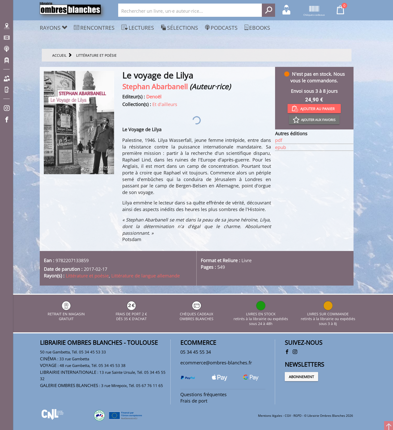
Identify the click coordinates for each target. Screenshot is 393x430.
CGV (288, 415)
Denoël (153, 97)
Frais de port (193, 401)
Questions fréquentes (203, 394)
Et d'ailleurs (164, 104)
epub (280, 147)
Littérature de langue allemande (145, 276)
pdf (278, 140)
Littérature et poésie (87, 276)
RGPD (297, 415)
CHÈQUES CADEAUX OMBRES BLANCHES (196, 314)
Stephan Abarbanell (155, 86)
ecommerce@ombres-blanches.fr (216, 363)
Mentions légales (270, 415)
